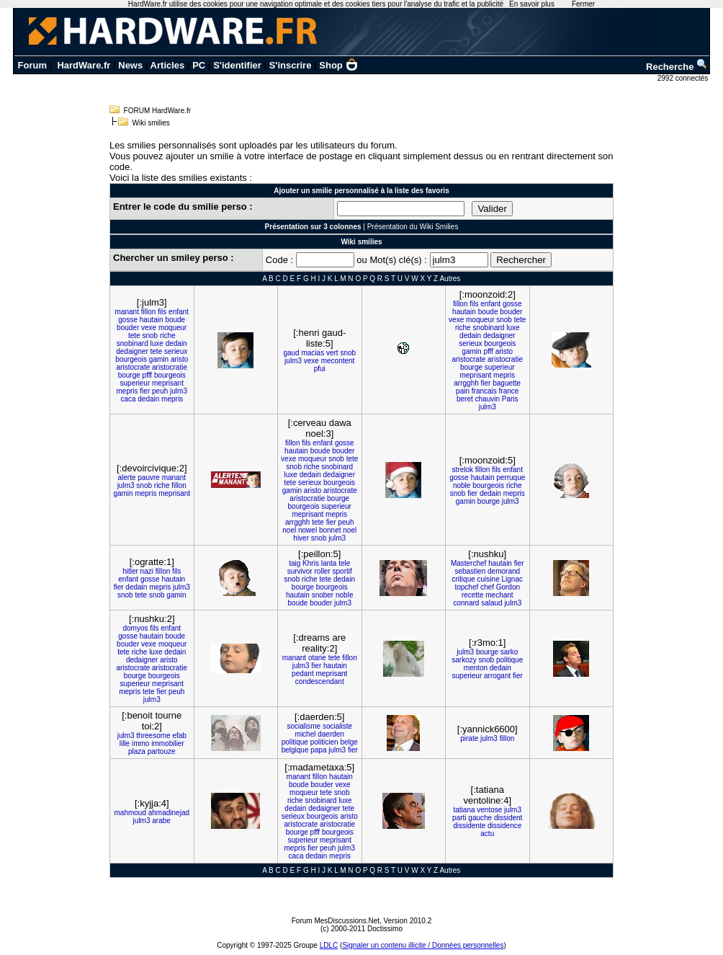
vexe (148, 328)
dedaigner (132, 351)
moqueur (172, 328)
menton (476, 668)
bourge (129, 375)
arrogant (497, 676)
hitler (130, 571)
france (509, 391)
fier (145, 391)
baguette (507, 383)
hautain (151, 320)
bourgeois (131, 359)
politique (509, 660)
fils (162, 312)
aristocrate (134, 367)
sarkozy (464, 660)
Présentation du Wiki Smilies (413, 227)
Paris (510, 399)
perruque (510, 477)
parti (459, 818)
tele (344, 563)
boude (175, 320)
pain (463, 391)
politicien (324, 742)
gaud (291, 353)
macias (312, 353)
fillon (148, 312)
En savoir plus (531, 4)
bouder (128, 328)
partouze (162, 751)
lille (125, 743)
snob (150, 335)
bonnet (330, 530)
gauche (480, 818)
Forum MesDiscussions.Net (336, 921)
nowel (307, 530)
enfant (179, 312)
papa (318, 750)
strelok (462, 470)
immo (140, 743)
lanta (329, 563)
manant (127, 312)
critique (463, 579)
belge (348, 742)
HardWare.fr (83, 65)
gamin (159, 359)
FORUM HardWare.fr (158, 111)
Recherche (677, 66)
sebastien (469, 571)
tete (134, 335)
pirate (469, 738)
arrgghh (466, 383)
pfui (319, 369)
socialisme (303, 726)
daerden (331, 734)
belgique (295, 750)
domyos (135, 628)
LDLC (329, 945)
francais (484, 391)
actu (487, 834)
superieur (135, 383)
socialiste (337, 726)
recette (473, 595)
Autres (449, 279)
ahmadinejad (168, 813)
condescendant (319, 681)
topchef (466, 587)
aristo (179, 359)
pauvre (149, 477)
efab (179, 735)
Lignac (511, 579)
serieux (175, 351)
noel (289, 530)
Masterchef (468, 563)
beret (465, 399)
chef (487, 587)
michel (305, 734)
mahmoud (129, 813)
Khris (310, 563)
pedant (303, 674)
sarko (509, 652)
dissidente (469, 826)
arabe (161, 821)
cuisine (488, 579)
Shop (338, 65)
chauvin (487, 399)
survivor (300, 571)
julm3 (178, 391)
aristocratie (169, 367)
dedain (176, 343)
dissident (508, 818)
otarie (317, 658)
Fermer (583, 4)
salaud (491, 603)
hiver (301, 538)
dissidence (504, 826)
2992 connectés (683, 78)
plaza (136, 751)
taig (294, 563)
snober (323, 595)
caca (127, 399)
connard (466, 603)
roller (323, 571)
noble (461, 485)
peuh (160, 391)
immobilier (167, 743)
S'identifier (237, 65)
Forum (32, 65)
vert (332, 353)
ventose (489, 810)
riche (168, 335)
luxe (157, 343)
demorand (504, 571)
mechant (499, 595)
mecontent (338, 361)
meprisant (168, 383)
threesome (153, 735)
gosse (128, 320)
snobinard (132, 343)
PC (198, 65)
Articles (168, 65)
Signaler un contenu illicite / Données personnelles (422, 945)
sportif (342, 571)
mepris (127, 391)
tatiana (464, 810)
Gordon (508, 587)
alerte (126, 477)
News (130, 65)
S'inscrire (290, 65)
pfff (148, 375)
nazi (146, 571)
